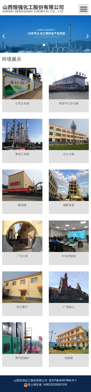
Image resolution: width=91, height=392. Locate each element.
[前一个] (4, 34)
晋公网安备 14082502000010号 (45, 385)
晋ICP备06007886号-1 (62, 380)
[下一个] (87, 34)
